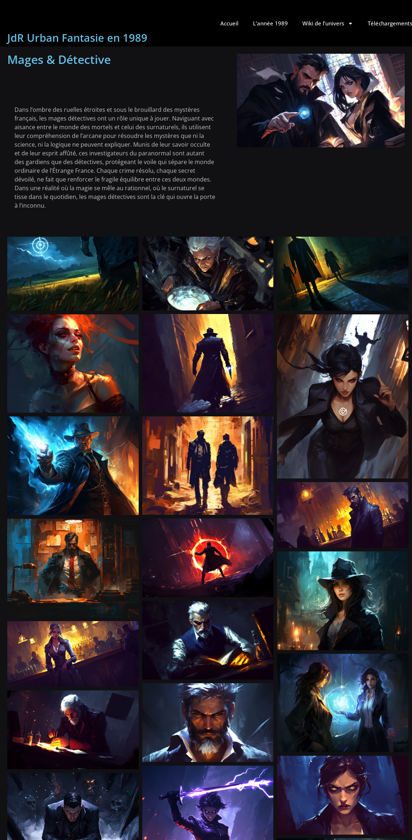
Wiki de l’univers (327, 23)
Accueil (229, 23)
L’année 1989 (270, 23)
